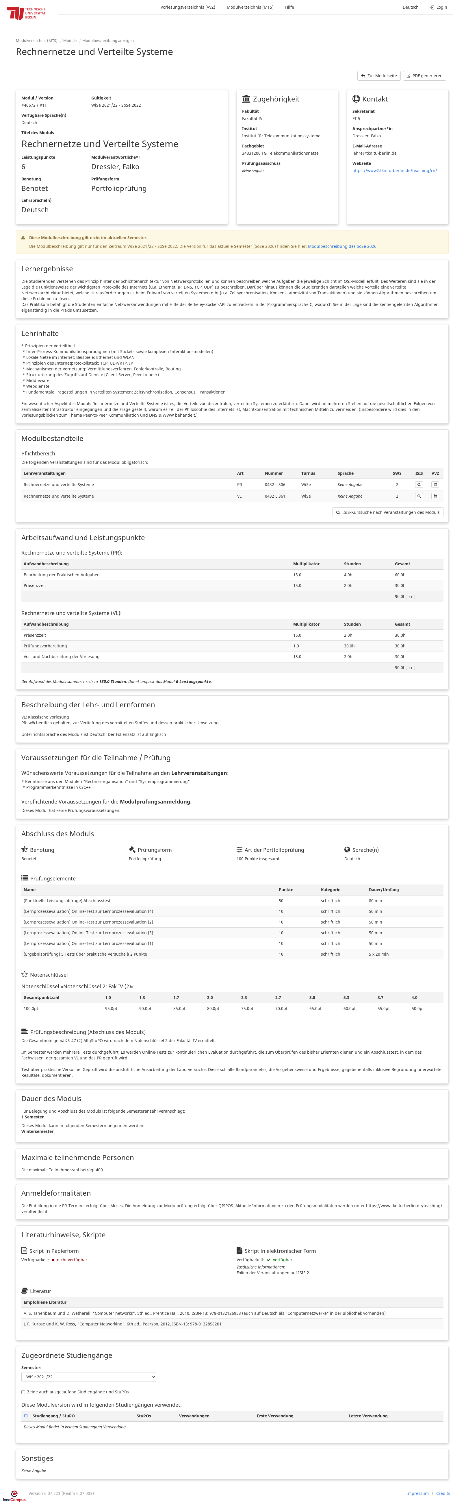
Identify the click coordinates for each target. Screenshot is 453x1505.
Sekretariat (363, 111)
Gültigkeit (101, 98)
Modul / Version (37, 98)
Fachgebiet (253, 146)
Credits (443, 1493)
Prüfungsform (105, 179)
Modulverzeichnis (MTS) (250, 7)
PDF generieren (425, 75)
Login (438, 7)
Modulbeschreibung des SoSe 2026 (342, 246)
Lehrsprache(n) (36, 200)
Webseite (361, 163)
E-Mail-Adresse (367, 146)
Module (70, 40)
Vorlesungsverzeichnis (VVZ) (188, 7)
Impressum (417, 1493)
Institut (249, 128)
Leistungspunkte (38, 157)
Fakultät (250, 111)
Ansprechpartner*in (372, 128)
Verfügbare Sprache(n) (43, 115)
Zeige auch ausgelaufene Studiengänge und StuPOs (75, 1392)
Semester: (31, 1367)
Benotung (31, 179)
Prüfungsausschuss (261, 163)
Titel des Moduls (37, 132)
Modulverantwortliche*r (115, 157)
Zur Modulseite (379, 75)
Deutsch (411, 7)
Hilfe (289, 7)
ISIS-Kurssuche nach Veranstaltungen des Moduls (388, 512)
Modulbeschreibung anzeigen (108, 40)
